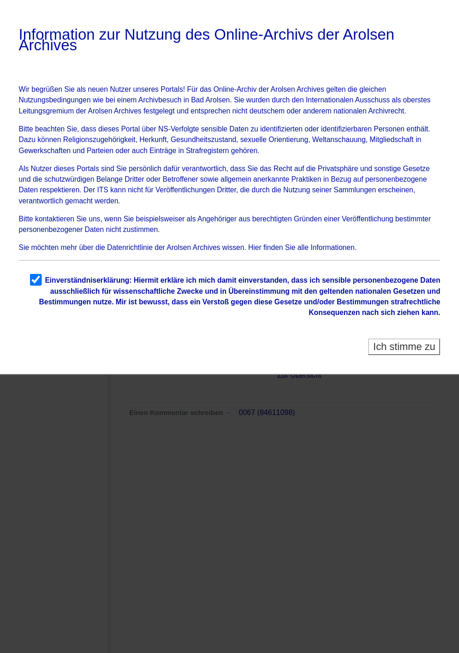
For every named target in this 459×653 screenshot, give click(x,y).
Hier (255, 247)
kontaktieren (54, 219)
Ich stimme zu (404, 346)
